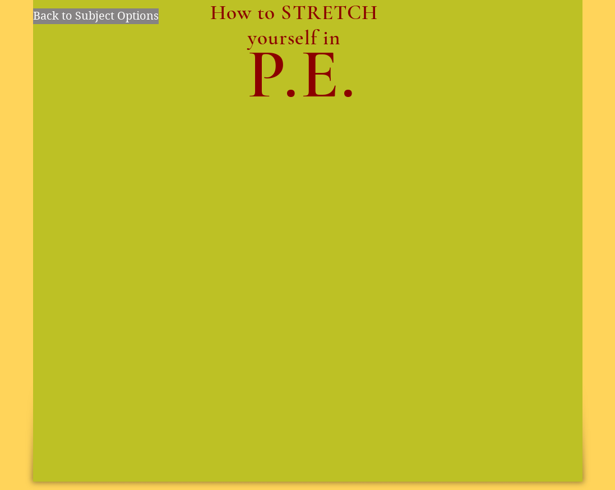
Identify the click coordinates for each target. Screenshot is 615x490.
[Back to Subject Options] (96, 16)
